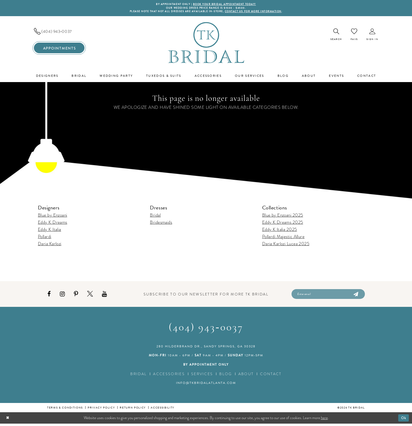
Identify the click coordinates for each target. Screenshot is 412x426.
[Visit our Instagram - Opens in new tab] (62, 295)
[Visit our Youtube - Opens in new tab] (104, 295)
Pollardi (44, 238)
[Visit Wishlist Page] (354, 35)
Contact (270, 376)
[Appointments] (59, 49)
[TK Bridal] (206, 44)
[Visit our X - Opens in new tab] (90, 295)
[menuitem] (59, 32)
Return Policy (133, 410)
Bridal (155, 216)
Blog (225, 376)
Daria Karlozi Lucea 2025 (286, 245)
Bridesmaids (161, 223)
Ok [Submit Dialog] (403, 420)
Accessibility (162, 410)
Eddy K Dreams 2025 (282, 223)
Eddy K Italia (49, 230)
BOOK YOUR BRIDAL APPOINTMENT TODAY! (227, 4)
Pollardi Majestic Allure (283, 238)
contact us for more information (258, 12)
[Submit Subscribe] (355, 295)
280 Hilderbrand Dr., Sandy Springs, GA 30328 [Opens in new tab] (206, 348)
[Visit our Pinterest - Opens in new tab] (76, 295)
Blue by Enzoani (52, 216)
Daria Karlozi (49, 245)
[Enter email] (328, 295)
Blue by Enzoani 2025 (282, 216)
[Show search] (336, 35)
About (246, 376)
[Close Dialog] (8, 420)
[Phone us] (59, 32)
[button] (372, 35)
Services (202, 376)
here (324, 420)
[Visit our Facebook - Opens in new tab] (49, 295)
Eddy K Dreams (52, 223)
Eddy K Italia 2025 (279, 230)
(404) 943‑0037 (206, 330)
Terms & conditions (65, 410)
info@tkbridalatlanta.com (206, 385)
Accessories (169, 376)
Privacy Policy (101, 410)
